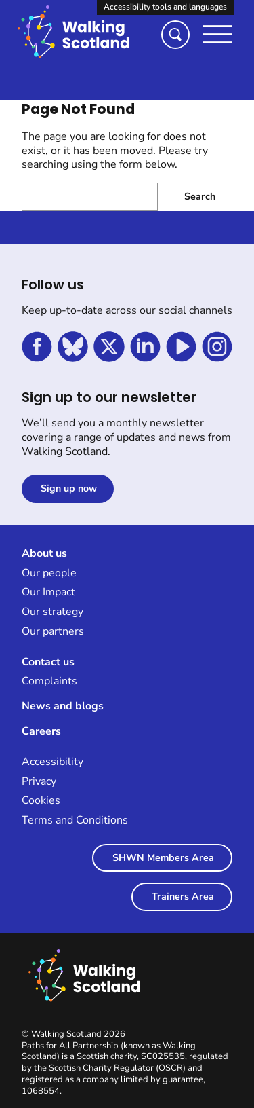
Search (199, 196)
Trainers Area (183, 896)
